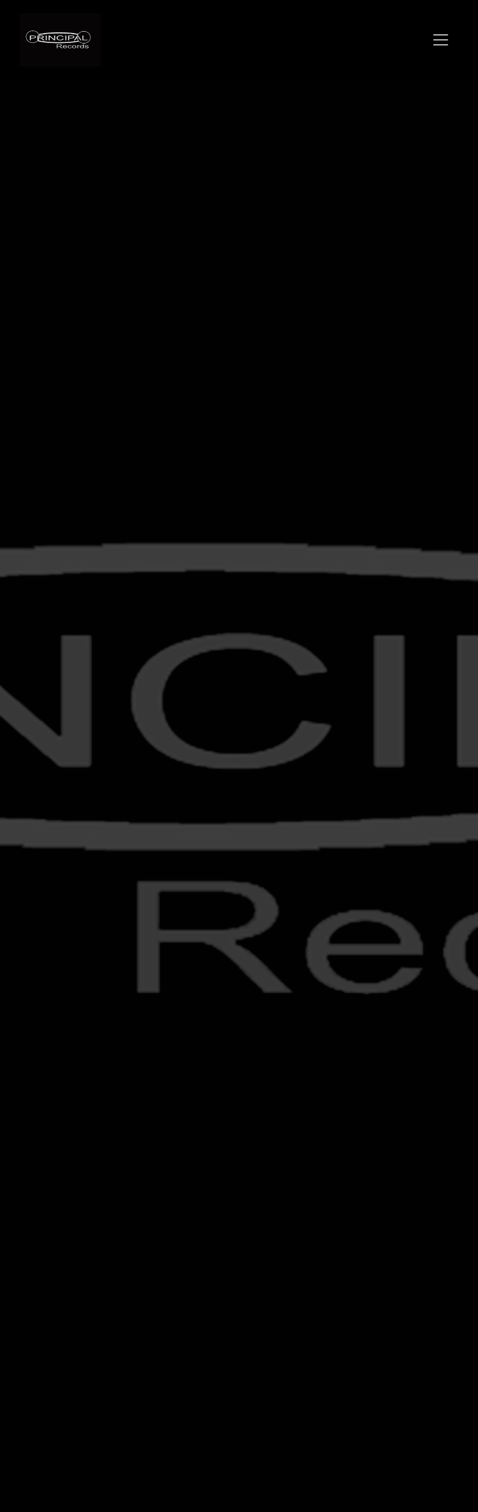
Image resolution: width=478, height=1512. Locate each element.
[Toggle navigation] (440, 39)
